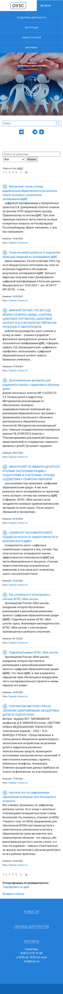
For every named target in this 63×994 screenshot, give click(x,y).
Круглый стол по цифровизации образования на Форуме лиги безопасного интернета (29, 797)
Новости (22, 242)
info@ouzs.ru (31, 961)
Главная (12, 242)
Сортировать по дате (16, 887)
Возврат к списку (13, 893)
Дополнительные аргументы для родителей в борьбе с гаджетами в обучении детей (31, 385)
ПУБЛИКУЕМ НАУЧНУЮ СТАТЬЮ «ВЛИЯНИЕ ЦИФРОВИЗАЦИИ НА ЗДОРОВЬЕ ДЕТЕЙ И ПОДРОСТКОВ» (31, 710)
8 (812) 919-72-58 (31, 953)
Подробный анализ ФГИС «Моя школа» (30, 652)
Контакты (31, 941)
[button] (45, 5)
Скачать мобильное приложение (31, 66)
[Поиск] (31, 123)
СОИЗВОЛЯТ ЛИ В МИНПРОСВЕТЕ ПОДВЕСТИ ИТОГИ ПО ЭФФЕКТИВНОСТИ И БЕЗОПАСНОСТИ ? (30, 537)
